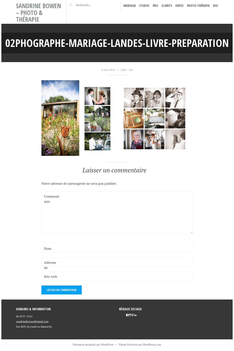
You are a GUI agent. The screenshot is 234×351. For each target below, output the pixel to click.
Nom (47, 248)
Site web (50, 276)
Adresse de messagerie (51, 270)
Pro (155, 5)
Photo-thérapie (198, 5)
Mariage (130, 5)
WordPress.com (152, 344)
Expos (180, 5)
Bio (215, 5)
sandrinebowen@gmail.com (32, 321)
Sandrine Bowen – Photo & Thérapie (38, 12)
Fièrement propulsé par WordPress (93, 344)
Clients (166, 5)
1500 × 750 (126, 70)
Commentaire (51, 199)
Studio (144, 5)
